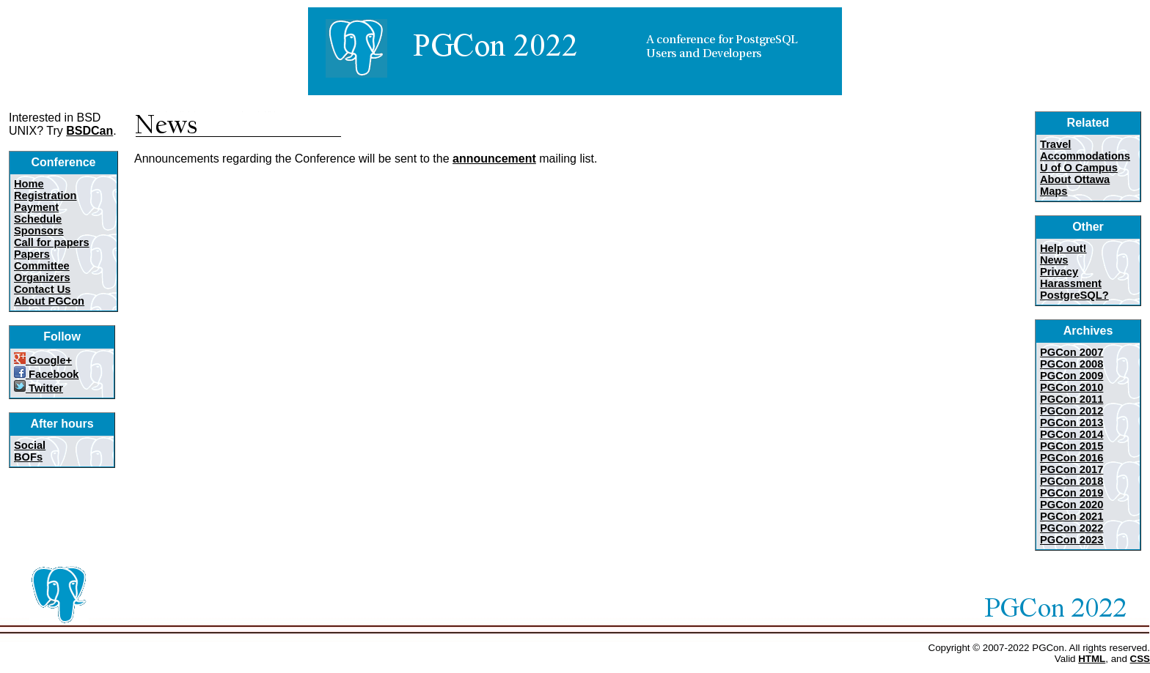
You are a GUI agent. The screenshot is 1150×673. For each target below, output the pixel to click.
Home (29, 184)
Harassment (1071, 283)
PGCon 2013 (1071, 422)
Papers (32, 254)
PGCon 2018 (1071, 481)
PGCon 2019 (1071, 493)
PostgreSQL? (1074, 295)
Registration (45, 195)
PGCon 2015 (1071, 446)
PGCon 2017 (1071, 469)
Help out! (1063, 248)
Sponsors (39, 231)
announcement (494, 158)
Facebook (46, 374)
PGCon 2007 (1071, 352)
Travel (1055, 144)
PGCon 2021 (1071, 516)
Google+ (43, 360)
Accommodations (1085, 156)
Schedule (38, 219)
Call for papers (51, 242)
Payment (36, 207)
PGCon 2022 (1071, 528)
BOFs (28, 457)
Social (29, 445)
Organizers (42, 277)
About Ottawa (1075, 179)
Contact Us (42, 289)
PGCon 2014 (1071, 434)
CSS (1140, 658)
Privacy (1059, 272)
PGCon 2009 (1071, 376)
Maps (1053, 191)
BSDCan (89, 130)
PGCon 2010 (1071, 387)
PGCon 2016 (1071, 458)
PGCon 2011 (1071, 399)
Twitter (38, 388)
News (1054, 260)
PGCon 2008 (1071, 364)
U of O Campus (1079, 168)
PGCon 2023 (1071, 540)
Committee (42, 266)
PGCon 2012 (1071, 411)
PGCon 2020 (1071, 504)
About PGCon (49, 301)
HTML (1091, 658)
